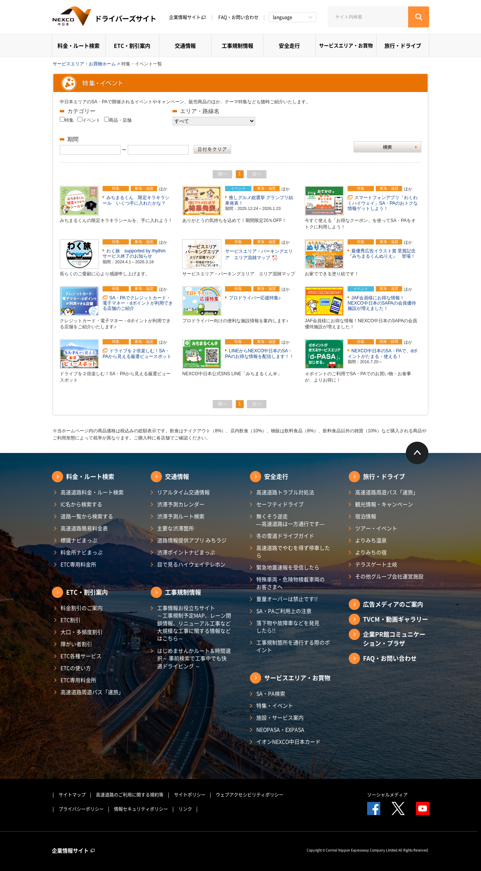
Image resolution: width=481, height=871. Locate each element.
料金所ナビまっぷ (82, 552)
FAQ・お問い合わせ (238, 17)
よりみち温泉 (371, 540)
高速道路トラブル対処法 (285, 492)
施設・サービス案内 (280, 717)
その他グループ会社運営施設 (389, 576)
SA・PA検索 (270, 693)
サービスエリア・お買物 (346, 45)
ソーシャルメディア (387, 794)
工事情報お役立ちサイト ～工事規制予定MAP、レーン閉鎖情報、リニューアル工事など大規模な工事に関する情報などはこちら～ (194, 623)
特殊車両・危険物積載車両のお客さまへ (290, 582)
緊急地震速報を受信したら (287, 567)
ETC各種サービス (81, 656)
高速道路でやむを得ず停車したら (293, 551)
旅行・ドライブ (402, 45)
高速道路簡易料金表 (84, 528)
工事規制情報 (237, 45)
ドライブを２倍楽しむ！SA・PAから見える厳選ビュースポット (137, 353)
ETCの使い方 (76, 668)
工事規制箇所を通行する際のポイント (293, 646)
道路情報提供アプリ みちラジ (192, 540)
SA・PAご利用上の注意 (284, 610)
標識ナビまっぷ (79, 540)
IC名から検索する (81, 504)
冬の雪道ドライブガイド (285, 535)
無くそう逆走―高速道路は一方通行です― (290, 519)
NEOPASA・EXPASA (280, 729)
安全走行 (289, 45)
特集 (69, 120)
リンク (185, 809)
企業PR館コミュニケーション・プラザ (394, 638)
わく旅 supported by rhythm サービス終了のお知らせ (136, 253)
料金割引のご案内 (82, 607)
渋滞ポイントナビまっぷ (186, 552)
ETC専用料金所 (78, 564)
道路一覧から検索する (87, 516)
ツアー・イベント (376, 528)
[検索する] (418, 16)
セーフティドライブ (280, 504)
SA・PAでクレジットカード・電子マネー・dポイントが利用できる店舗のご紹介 (138, 303)
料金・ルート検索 (78, 45)
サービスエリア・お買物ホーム (84, 63)
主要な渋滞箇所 (175, 528)
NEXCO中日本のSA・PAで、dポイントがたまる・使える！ (382, 353)
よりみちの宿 (371, 552)
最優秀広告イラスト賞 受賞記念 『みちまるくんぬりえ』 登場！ (384, 253)
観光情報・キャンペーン (384, 504)
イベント (91, 120)
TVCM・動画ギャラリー (395, 618)
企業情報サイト (187, 17)
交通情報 (185, 45)
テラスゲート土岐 (376, 564)
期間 (73, 139)
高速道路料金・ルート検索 (92, 492)
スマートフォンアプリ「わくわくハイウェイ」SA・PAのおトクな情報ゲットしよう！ (383, 203)
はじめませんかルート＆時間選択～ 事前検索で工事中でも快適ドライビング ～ (194, 658)
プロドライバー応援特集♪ (255, 297)
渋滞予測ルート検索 (180, 516)
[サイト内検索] (368, 16)
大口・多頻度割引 (82, 632)
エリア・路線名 (199, 111)
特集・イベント (274, 705)
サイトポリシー (190, 794)
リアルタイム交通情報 (183, 492)
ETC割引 (70, 619)
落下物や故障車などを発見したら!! (287, 626)
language (282, 17)
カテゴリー (81, 111)
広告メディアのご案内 (393, 603)
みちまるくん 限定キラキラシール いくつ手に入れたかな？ (136, 200)
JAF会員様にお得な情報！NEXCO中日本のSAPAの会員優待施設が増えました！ (382, 303)
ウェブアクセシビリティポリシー (249, 794)
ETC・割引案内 (132, 45)
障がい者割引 (76, 644)
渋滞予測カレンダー (180, 504)
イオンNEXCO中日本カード (288, 741)
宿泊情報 (365, 516)
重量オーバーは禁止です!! (287, 598)
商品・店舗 (120, 120)
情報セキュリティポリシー (141, 809)
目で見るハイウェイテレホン (191, 564)
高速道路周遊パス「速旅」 (92, 692)
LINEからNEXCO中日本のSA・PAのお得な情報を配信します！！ (259, 353)
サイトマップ (72, 794)
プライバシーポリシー (81, 809)
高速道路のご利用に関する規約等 (129, 794)
